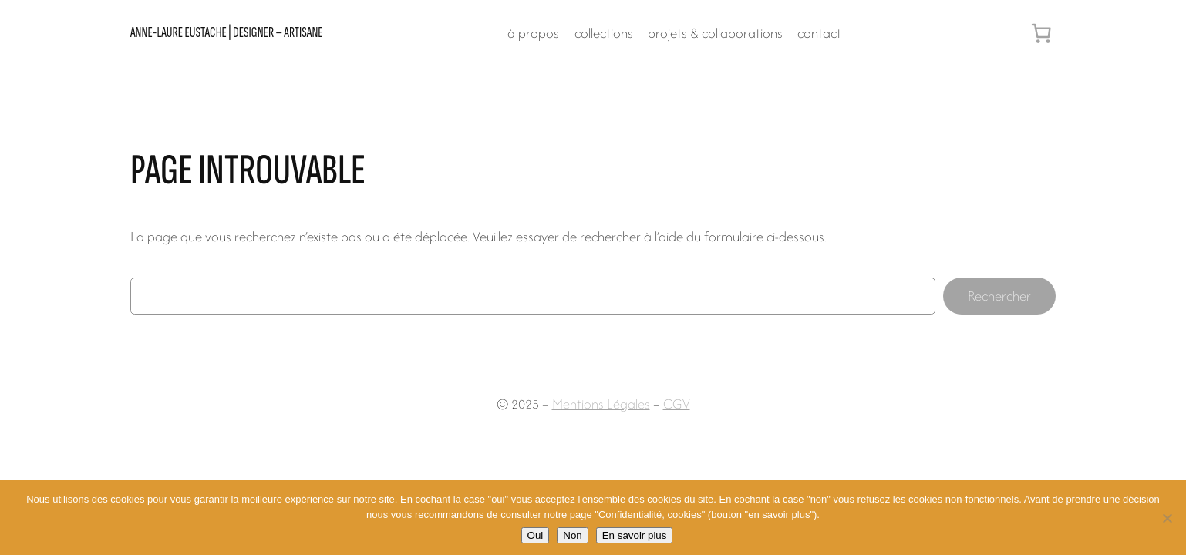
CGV (676, 403)
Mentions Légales (601, 403)
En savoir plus (634, 535)
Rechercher (999, 295)
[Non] (1166, 518)
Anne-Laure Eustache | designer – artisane (226, 33)
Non (572, 535)
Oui (535, 535)
